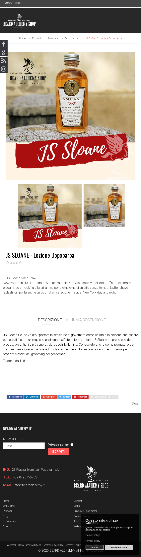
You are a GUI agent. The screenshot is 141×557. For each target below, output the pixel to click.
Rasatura (52, 38)
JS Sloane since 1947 (21, 278)
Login (77, 505)
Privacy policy (59, 445)
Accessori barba (15, 545)
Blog (5, 516)
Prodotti (36, 38)
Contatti (78, 500)
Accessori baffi (33, 545)
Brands (7, 526)
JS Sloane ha (102, 340)
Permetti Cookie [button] (119, 547)
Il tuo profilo (80, 521)
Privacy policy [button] (93, 541)
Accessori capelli (74, 545)
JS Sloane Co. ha (15, 335)
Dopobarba (71, 38)
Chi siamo (9, 505)
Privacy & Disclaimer (85, 510)
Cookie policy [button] (93, 535)
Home (22, 38)
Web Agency (81, 526)
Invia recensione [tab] (89, 320)
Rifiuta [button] (94, 547)
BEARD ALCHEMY (61, 550)
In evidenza (9, 521)
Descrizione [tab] (50, 320)
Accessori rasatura (53, 545)
